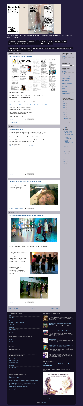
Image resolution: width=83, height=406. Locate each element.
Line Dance (33, 121)
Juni (65, 129)
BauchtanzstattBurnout (67, 78)
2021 (64, 109)
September (66, 123)
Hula (29, 121)
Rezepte (63, 75)
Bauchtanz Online (14, 48)
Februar (66, 151)
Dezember (66, 118)
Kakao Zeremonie (65, 80)
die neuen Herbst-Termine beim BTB (21, 56)
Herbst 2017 (25, 121)
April (65, 148)
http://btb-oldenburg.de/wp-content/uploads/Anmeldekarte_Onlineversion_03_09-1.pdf (30, 104)
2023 (64, 107)
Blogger (44, 402)
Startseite (34, 308)
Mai (65, 146)
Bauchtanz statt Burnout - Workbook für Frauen (20, 43)
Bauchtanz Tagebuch (14, 388)
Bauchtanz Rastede (25, 48)
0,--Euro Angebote (21, 41)
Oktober (66, 122)
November (66, 120)
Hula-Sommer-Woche (16, 129)
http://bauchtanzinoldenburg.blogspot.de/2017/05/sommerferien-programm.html (28, 145)
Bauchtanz (15, 121)
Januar (66, 153)
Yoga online (29, 50)
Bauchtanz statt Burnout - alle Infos (17, 378)
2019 (64, 112)
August (66, 125)
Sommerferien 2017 (19, 176)
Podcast (50, 43)
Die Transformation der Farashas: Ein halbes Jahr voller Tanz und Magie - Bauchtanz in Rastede (61, 346)
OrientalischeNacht (40, 121)
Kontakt (64, 41)
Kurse (10, 320)
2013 (64, 161)
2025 (64, 103)
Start (10, 315)
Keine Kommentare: (18, 119)
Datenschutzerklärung (47, 398)
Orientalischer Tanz (49, 121)
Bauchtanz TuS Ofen (38, 48)
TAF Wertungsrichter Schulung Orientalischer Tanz (25, 181)
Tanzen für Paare (13, 122)
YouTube (64, 60)
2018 (64, 114)
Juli (65, 127)
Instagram (64, 58)
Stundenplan (31, 41)
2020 (64, 110)
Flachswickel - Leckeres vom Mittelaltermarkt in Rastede (61, 316)
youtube (63, 73)
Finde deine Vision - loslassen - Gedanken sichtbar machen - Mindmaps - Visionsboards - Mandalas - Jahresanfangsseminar (23, 384)
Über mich (12, 41)
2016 (64, 156)
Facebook (64, 56)
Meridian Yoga (20, 50)
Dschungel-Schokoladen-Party (64, 48)
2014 (64, 159)
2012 (64, 163)
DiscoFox (20, 121)
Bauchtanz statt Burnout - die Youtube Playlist (58, 352)
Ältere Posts (54, 308)
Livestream (12, 50)
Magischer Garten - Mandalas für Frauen (18, 389)
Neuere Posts (13, 308)
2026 (64, 101)
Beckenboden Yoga (49, 48)
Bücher (50, 41)
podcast (63, 88)
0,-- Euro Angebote (13, 319)
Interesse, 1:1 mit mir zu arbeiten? (16, 322)
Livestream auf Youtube (40, 43)
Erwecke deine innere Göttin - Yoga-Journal (18, 386)
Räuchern (64, 95)
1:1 (38, 41)
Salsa (55, 121)
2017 (64, 116)
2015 (64, 158)
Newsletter (57, 41)
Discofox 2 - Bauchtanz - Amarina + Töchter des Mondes (27, 215)
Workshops (43, 41)
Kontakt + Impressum (14, 332)
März (65, 150)
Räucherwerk (64, 86)
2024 (64, 105)
